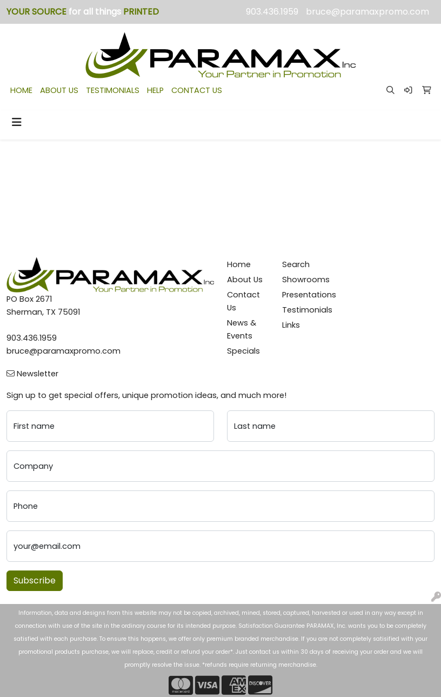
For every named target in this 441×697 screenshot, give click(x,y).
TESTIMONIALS (112, 90)
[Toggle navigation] (16, 122)
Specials (243, 351)
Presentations (303, 294)
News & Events (241, 329)
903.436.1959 (272, 11)
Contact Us (243, 301)
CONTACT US (196, 90)
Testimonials (303, 309)
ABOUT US (59, 90)
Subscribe (35, 580)
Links (291, 325)
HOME (21, 90)
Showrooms (303, 279)
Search (296, 264)
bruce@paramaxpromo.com (367, 11)
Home (239, 264)
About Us (245, 279)
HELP (155, 90)
